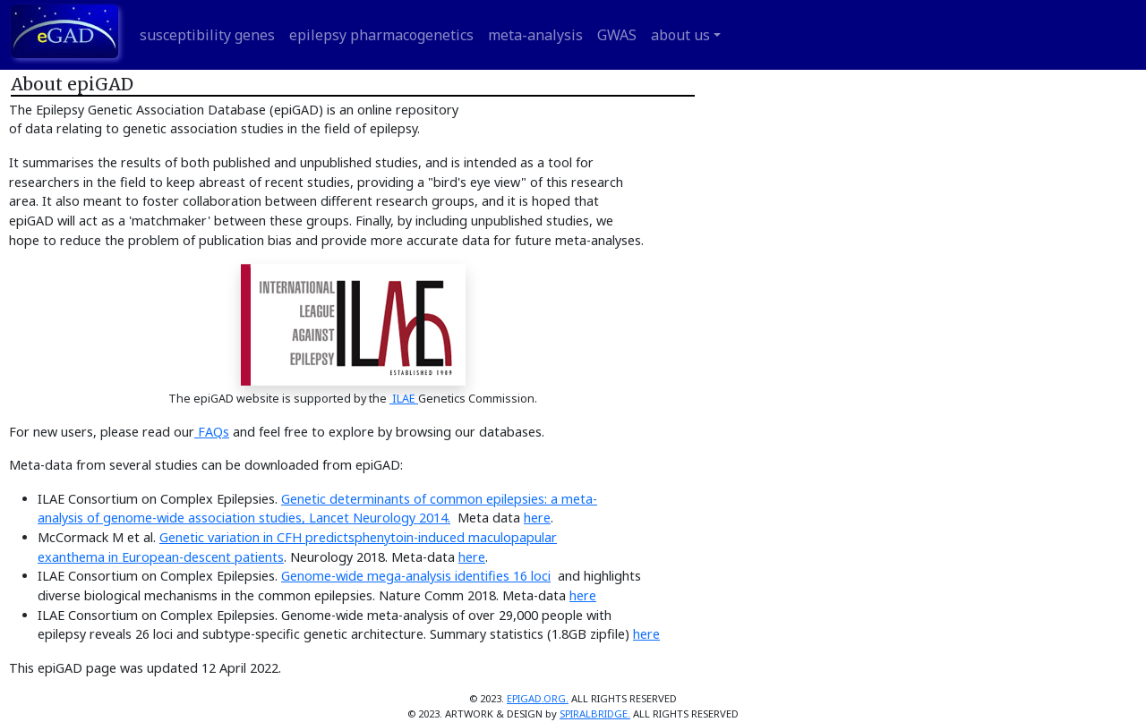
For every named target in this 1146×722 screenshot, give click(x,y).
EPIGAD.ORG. (538, 698)
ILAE (403, 398)
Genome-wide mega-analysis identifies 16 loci (416, 575)
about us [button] (680, 35)
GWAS (617, 35)
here (537, 517)
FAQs (211, 431)
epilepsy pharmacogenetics (381, 35)
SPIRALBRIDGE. (595, 713)
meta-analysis (535, 35)
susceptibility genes (207, 35)
